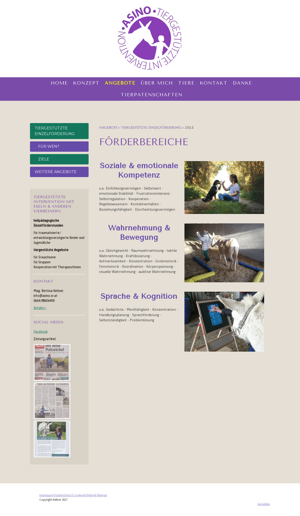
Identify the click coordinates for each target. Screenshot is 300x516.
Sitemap (102, 495)
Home (59, 83)
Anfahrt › (40, 308)
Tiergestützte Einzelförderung (55, 131)
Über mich (157, 83)
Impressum (46, 495)
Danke (242, 83)
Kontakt (214, 83)
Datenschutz (63, 495)
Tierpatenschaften (152, 94)
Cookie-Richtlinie (84, 495)
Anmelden (263, 504)
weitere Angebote (56, 172)
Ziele (43, 159)
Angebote (120, 83)
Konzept (86, 83)
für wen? (48, 146)
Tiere (186, 83)
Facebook (41, 332)
